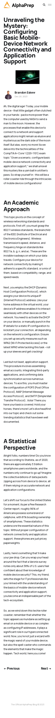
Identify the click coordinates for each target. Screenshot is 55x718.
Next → (46, 668)
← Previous (12, 668)
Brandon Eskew (25, 92)
